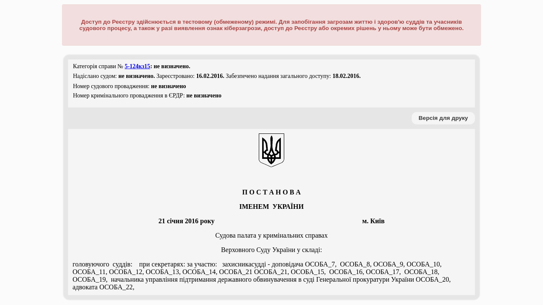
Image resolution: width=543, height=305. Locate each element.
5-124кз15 (137, 66)
